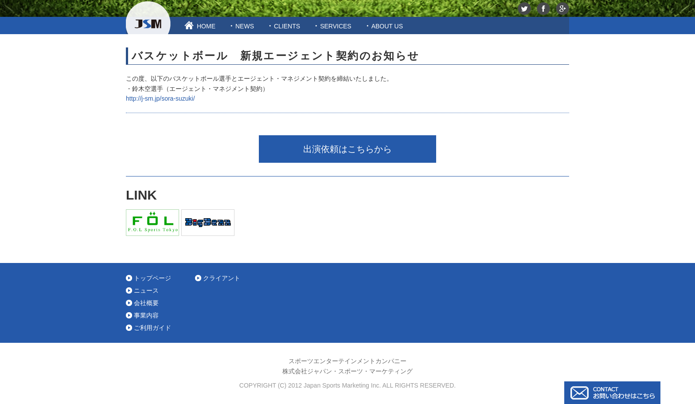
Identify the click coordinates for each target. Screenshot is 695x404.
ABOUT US (387, 26)
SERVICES (335, 26)
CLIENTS (287, 26)
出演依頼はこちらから (347, 149)
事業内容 (146, 315)
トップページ (152, 278)
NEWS (244, 26)
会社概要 (146, 302)
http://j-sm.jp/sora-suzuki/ (160, 98)
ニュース (146, 290)
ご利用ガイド (152, 327)
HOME (206, 26)
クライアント (221, 278)
